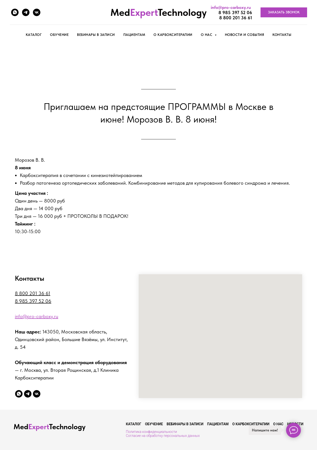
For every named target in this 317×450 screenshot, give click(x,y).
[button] (284, 12)
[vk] (36, 12)
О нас (278, 424)
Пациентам (134, 35)
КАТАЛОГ (34, 35)
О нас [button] (207, 35)
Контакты (281, 35)
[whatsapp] (15, 12)
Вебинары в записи (96, 35)
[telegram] (25, 12)
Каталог (133, 424)
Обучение (59, 35)
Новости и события (244, 35)
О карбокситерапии (173, 35)
